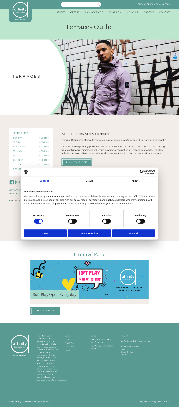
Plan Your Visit (93, 12)
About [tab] (135, 180)
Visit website (16, 190)
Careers (149, 12)
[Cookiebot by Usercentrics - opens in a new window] (142, 172)
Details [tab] (89, 180)
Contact (164, 12)
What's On (115, 12)
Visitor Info (69, 347)
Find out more (45, 311)
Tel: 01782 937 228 (17, 194)
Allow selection (89, 233)
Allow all (133, 233)
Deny (45, 233)
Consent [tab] (44, 180)
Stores (60, 12)
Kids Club (132, 12)
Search (99, 4)
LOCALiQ (166, 402)
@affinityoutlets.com (58, 380)
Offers (74, 12)
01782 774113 (126, 336)
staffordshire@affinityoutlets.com (135, 341)
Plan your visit (77, 162)
